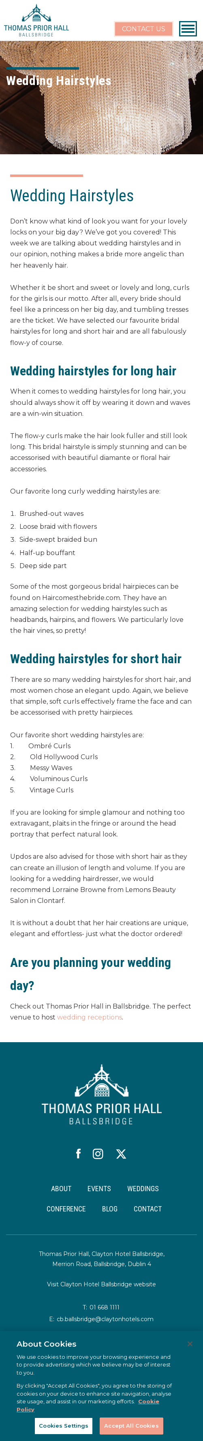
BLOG (110, 1209)
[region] (101, 1386)
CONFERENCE (66, 1209)
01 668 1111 (105, 1307)
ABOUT (61, 1188)
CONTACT (148, 1209)
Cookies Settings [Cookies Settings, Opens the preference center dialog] (63, 1425)
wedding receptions (89, 1017)
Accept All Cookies (131, 1425)
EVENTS (99, 1188)
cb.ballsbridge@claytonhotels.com (105, 1319)
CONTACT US (143, 29)
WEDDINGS (143, 1188)
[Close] (190, 1344)
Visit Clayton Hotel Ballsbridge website (101, 1284)
